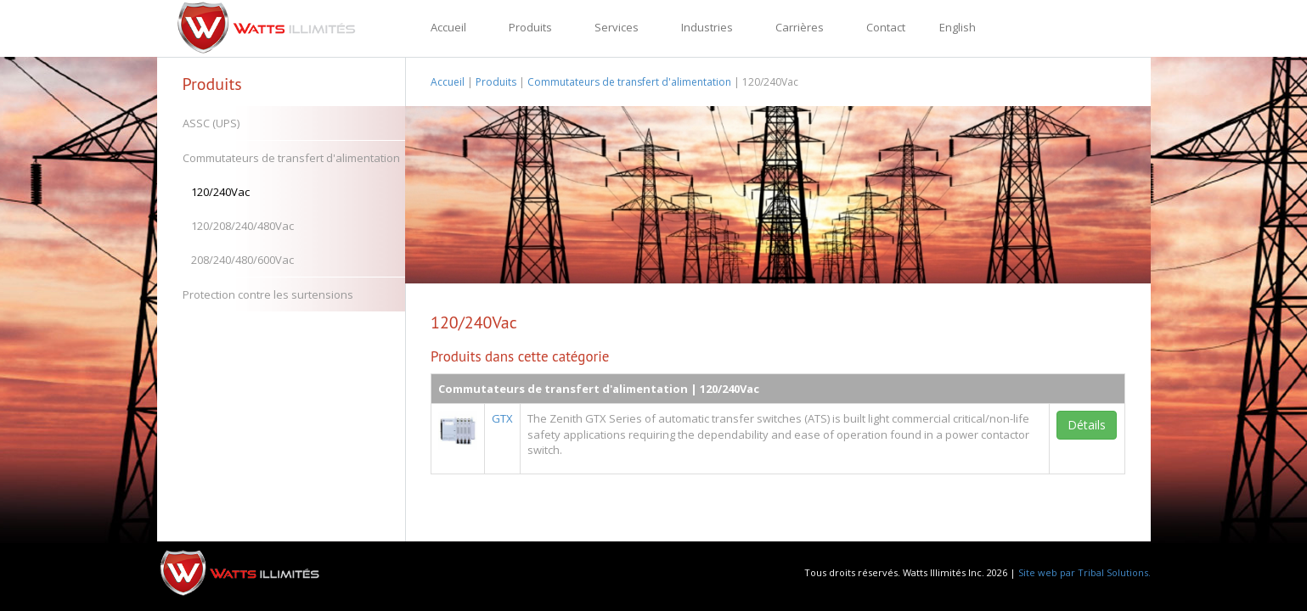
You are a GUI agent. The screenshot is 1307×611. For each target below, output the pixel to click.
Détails (1087, 425)
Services (616, 27)
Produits (530, 27)
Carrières (799, 27)
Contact (885, 27)
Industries (707, 27)
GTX (502, 418)
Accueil (448, 27)
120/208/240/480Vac (242, 225)
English (957, 27)
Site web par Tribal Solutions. (1084, 572)
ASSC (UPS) (211, 123)
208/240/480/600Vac (242, 259)
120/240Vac (220, 191)
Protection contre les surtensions (268, 294)
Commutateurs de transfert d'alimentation (291, 157)
